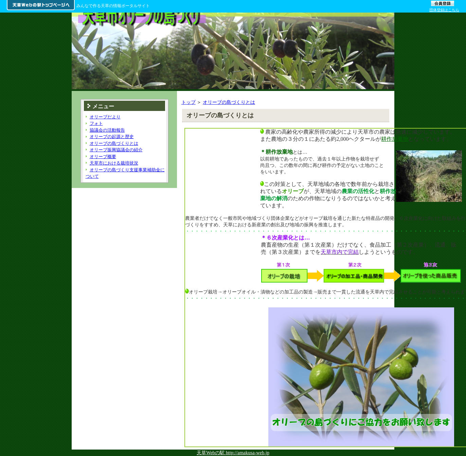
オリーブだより (105, 116)
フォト (96, 123)
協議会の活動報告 (107, 130)
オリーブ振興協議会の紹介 (116, 149)
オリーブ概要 (103, 156)
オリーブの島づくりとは (229, 102)
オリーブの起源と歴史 (112, 136)
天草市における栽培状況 (114, 163)
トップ (188, 102)
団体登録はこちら (444, 10)
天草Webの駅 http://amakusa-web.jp (233, 452)
